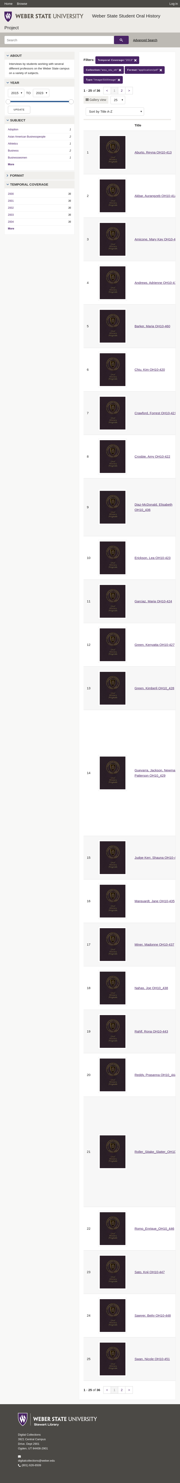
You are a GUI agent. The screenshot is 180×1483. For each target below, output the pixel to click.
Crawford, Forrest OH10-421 (155, 413)
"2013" (117, 60)
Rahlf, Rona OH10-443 (151, 1031)
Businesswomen (17, 157)
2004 (11, 221)
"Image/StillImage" (103, 79)
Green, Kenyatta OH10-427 (155, 645)
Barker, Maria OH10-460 (152, 326)
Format (17, 175)
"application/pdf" (144, 70)
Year (14, 82)
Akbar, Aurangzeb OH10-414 (156, 196)
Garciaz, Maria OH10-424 (153, 601)
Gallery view (97, 100)
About (16, 55)
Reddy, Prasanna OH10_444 (156, 1075)
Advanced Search (145, 40)
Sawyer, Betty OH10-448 (153, 1315)
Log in (173, 3)
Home (8, 3)
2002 (11, 207)
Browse (22, 3)
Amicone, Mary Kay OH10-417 (157, 239)
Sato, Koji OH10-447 (150, 1272)
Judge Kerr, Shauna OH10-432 (157, 857)
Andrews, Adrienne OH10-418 (156, 283)
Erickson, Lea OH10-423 (153, 558)
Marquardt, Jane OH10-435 (155, 901)
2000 (11, 193)
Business (13, 150)
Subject (17, 120)
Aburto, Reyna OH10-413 (153, 152)
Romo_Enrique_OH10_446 (154, 1228)
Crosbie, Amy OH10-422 (152, 456)
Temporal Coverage (29, 184)
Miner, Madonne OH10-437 (154, 944)
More (11, 164)
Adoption (13, 129)
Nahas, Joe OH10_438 (151, 988)
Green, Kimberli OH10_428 (154, 688)
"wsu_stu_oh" (103, 70)
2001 (11, 200)
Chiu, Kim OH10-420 (150, 369)
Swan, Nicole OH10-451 (152, 1359)
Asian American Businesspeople (26, 136)
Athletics (13, 143)
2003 (11, 214)
